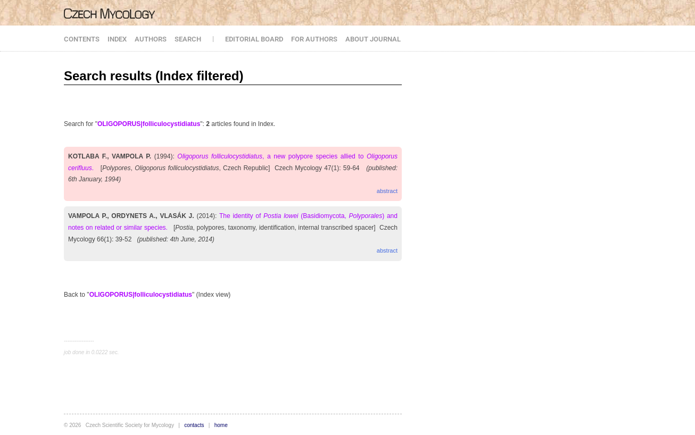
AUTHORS (151, 39)
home (221, 425)
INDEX (117, 39)
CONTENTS (82, 39)
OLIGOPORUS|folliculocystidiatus (148, 124)
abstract (387, 191)
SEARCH (188, 39)
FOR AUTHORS (314, 39)
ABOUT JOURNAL (373, 39)
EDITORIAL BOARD (254, 39)
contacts (194, 425)
